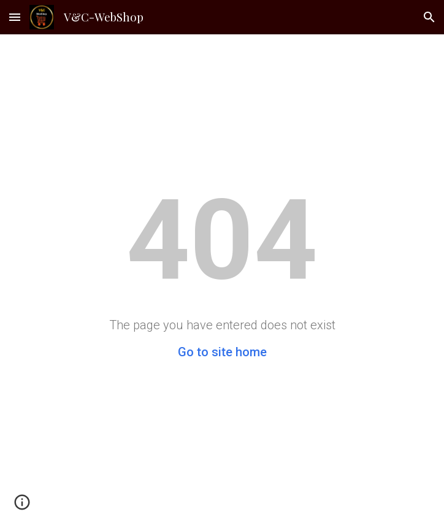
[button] (14, 17)
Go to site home (222, 352)
